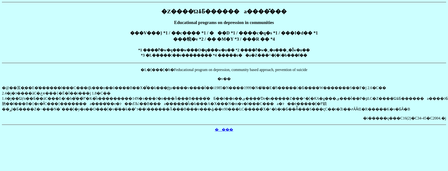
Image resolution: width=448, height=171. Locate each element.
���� (224, 130)
